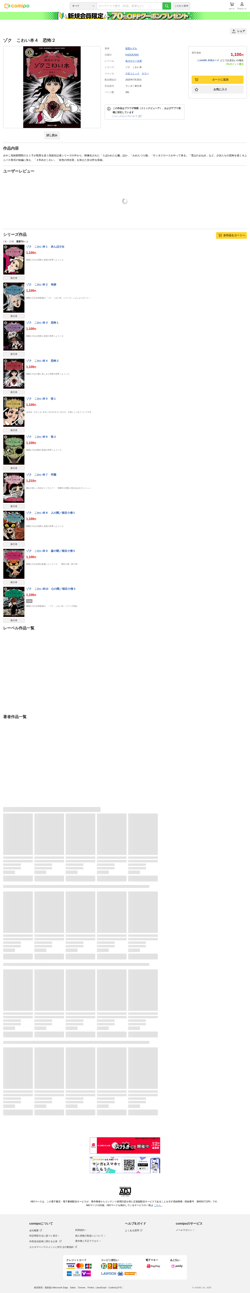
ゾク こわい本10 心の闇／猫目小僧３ (51, 588)
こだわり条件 (181, 5)
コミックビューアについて (127, 116)
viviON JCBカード (210, 60)
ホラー (145, 73)
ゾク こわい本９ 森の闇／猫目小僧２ (50, 550)
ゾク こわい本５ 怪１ (41, 398)
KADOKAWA (132, 54)
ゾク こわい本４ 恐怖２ (42, 360)
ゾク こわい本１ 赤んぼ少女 (45, 246)
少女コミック (132, 73)
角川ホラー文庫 (133, 61)
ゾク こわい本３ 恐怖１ (42, 322)
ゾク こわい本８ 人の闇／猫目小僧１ (50, 512)
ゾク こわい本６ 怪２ (41, 436)
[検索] (166, 6)
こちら (158, 1205)
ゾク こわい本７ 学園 (41, 474)
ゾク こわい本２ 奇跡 (41, 284)
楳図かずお (131, 48)
